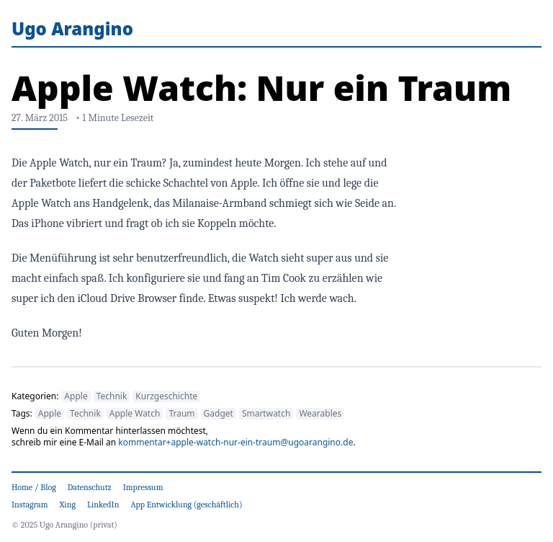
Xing (68, 504)
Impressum (143, 487)
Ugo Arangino (72, 28)
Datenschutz (90, 487)
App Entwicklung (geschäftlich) (186, 504)
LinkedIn (103, 504)
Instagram (30, 504)
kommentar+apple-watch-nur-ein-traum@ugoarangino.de (235, 442)
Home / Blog (34, 487)
